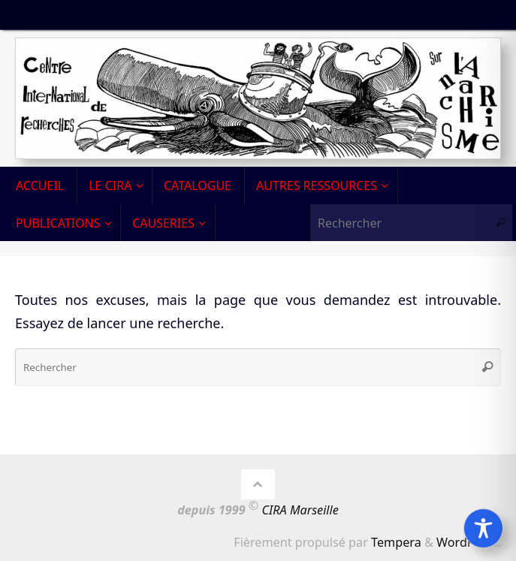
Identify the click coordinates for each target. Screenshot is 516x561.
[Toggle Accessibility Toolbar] (483, 528)
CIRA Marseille (300, 510)
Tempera (396, 542)
